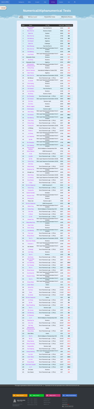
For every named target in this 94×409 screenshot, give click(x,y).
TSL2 (28, 400)
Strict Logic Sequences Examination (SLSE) (47, 75)
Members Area (46, 400)
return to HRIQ (5, 2)
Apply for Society (47, 402)
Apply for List (46, 404)
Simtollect (47, 106)
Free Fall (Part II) (47, 28)
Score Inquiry (65, 398)
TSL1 (28, 399)
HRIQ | (20, 395)
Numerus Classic (47, 30)
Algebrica (47, 41)
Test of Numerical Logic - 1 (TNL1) (47, 78)
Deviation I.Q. (65, 400)
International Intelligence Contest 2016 (47, 70)
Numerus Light (47, 101)
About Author (64, 402)
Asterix (47, 284)
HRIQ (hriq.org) (21, 401)
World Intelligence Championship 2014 (47, 148)
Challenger (47, 43)
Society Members (47, 398)
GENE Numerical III (47, 203)
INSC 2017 (47, 38)
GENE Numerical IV (47, 151)
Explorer (47, 33)
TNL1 (28, 402)
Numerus (47, 36)
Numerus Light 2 (47, 109)
